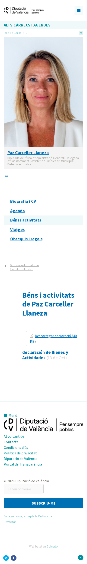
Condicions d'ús (16, 447)
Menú (10, 415)
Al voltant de (14, 436)
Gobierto (52, 546)
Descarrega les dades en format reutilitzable (24, 267)
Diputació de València (20, 458)
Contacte (11, 442)
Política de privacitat (20, 453)
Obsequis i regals (26, 238)
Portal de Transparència (23, 464)
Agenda (17, 210)
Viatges (17, 229)
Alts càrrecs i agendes (27, 25)
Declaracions (15, 33)
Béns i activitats (25, 220)
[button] (43, 503)
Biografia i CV (23, 201)
